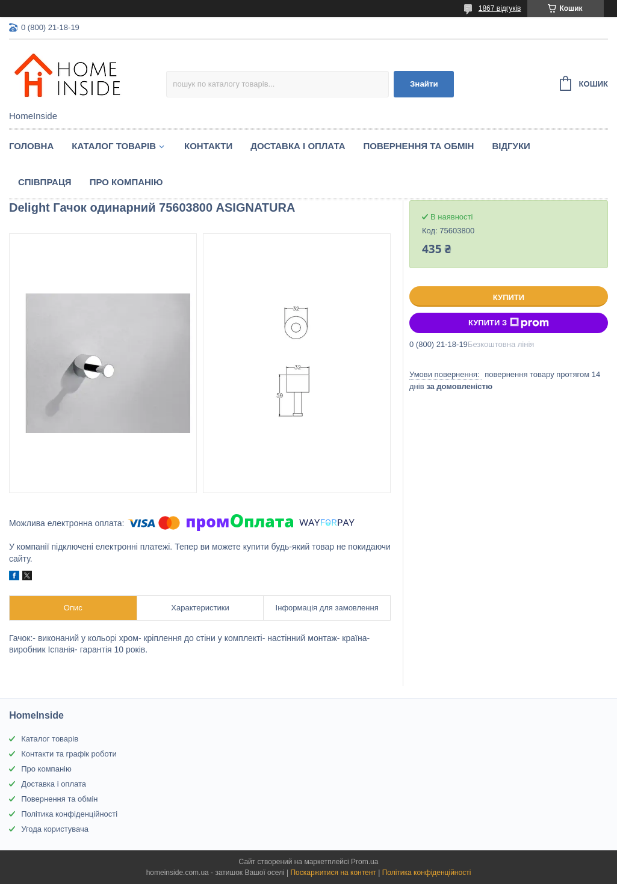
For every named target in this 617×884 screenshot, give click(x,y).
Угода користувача (54, 828)
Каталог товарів (49, 738)
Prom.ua (364, 862)
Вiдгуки (511, 145)
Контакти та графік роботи (68, 753)
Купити (508, 297)
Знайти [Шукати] (424, 83)
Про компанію (126, 181)
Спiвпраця (45, 181)
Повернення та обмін (419, 145)
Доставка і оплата (297, 145)
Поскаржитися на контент (333, 872)
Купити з (508, 323)
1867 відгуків (500, 8)
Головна (31, 145)
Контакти (208, 145)
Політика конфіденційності (69, 813)
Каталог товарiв (114, 145)
